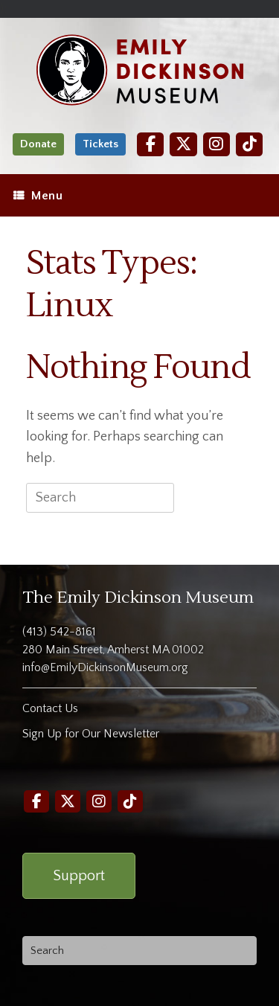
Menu (37, 195)
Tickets (100, 144)
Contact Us (50, 708)
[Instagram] (216, 144)
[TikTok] (249, 144)
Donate (38, 144)
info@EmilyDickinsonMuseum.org (105, 667)
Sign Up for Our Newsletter (90, 733)
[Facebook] (150, 144)
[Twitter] (183, 144)
